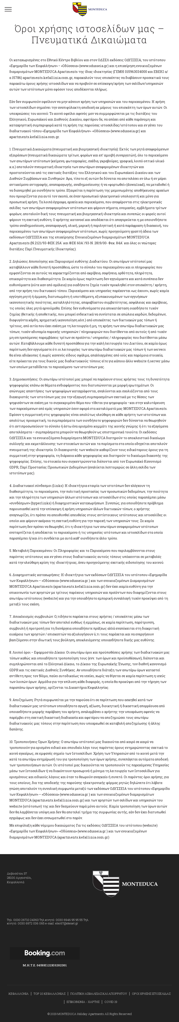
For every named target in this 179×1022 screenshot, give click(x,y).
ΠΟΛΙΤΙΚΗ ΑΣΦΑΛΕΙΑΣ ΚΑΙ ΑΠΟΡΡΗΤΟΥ (98, 993)
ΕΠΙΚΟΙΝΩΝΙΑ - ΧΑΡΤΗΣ (83, 1002)
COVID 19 (110, 1002)
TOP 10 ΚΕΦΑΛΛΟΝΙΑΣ (49, 993)
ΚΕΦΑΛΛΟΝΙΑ (19, 993)
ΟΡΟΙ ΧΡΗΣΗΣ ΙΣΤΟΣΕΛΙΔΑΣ (151, 993)
